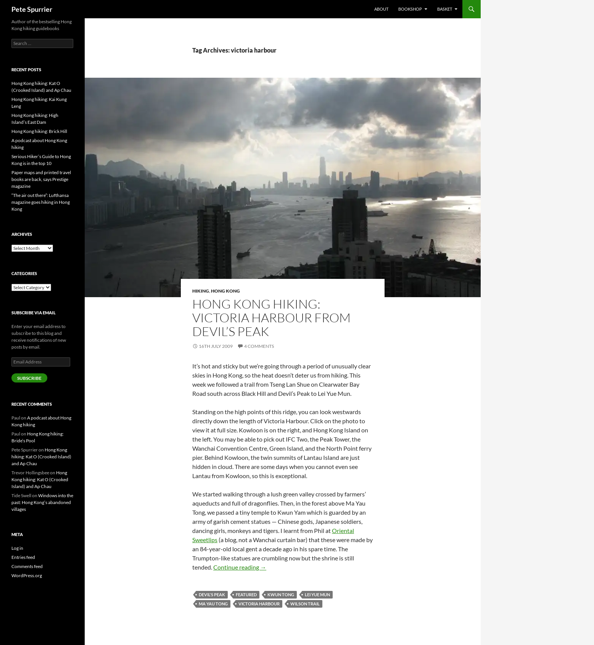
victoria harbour (259, 603)
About (381, 8)
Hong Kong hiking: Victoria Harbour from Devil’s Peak (271, 317)
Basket (444, 8)
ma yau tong (213, 603)
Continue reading (239, 567)
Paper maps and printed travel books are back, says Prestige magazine (41, 179)
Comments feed (27, 566)
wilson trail (305, 603)
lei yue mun (317, 594)
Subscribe (29, 378)
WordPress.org (26, 575)
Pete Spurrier (31, 9)
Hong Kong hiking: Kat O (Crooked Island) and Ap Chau (41, 456)
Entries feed (23, 557)
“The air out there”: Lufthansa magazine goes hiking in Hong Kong (40, 202)
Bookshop (410, 8)
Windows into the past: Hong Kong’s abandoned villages (42, 502)
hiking (200, 291)
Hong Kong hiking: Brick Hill (39, 131)
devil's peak (212, 594)
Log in (17, 548)
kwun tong (280, 594)
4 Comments (259, 346)
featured (246, 594)
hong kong (225, 291)
